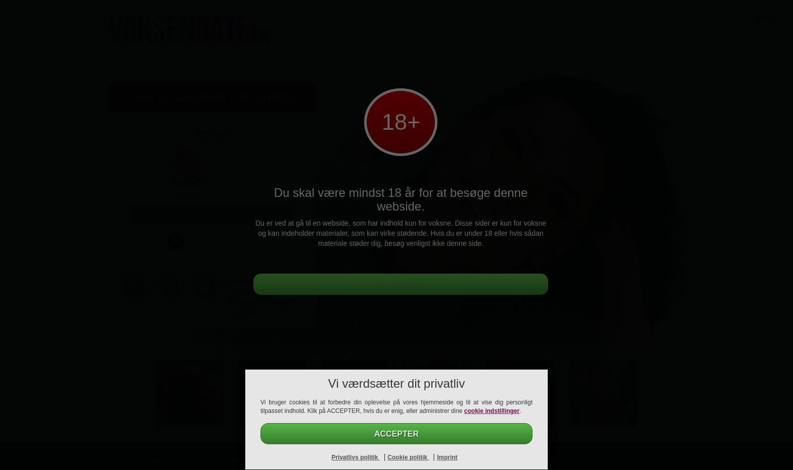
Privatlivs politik (355, 457)
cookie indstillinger (491, 410)
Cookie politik (408, 457)
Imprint (447, 457)
